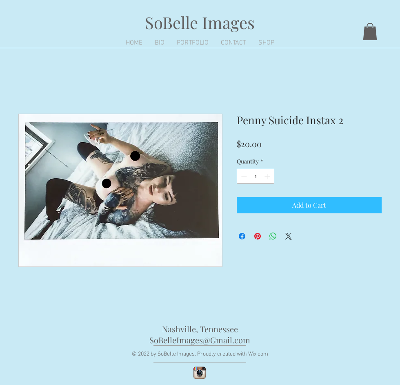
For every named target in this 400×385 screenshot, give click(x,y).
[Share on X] (288, 236)
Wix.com (258, 354)
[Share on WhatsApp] (273, 236)
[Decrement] (243, 176)
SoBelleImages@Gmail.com (199, 339)
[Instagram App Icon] (199, 373)
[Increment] (268, 176)
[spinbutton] (255, 176)
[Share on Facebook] (242, 236)
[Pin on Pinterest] (257, 236)
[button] (370, 31)
